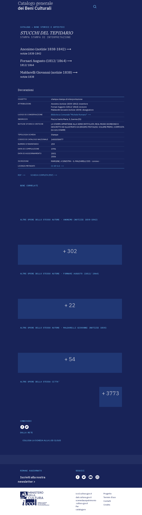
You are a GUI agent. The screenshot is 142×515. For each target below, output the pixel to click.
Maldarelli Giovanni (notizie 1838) (46, 72)
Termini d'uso (109, 497)
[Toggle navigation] (95, 6)
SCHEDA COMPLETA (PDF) (42, 175)
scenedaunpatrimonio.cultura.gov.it (86, 502)
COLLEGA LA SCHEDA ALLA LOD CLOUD (42, 440)
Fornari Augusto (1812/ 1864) (43, 61)
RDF (20, 175)
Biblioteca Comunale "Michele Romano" (69, 114)
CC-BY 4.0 (55, 166)
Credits (106, 504)
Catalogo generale (35, 5)
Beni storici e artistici (49, 27)
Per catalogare (81, 508)
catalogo (25, 27)
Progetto (107, 493)
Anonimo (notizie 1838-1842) (43, 49)
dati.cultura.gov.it (84, 497)
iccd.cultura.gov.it (84, 493)
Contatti (107, 501)
